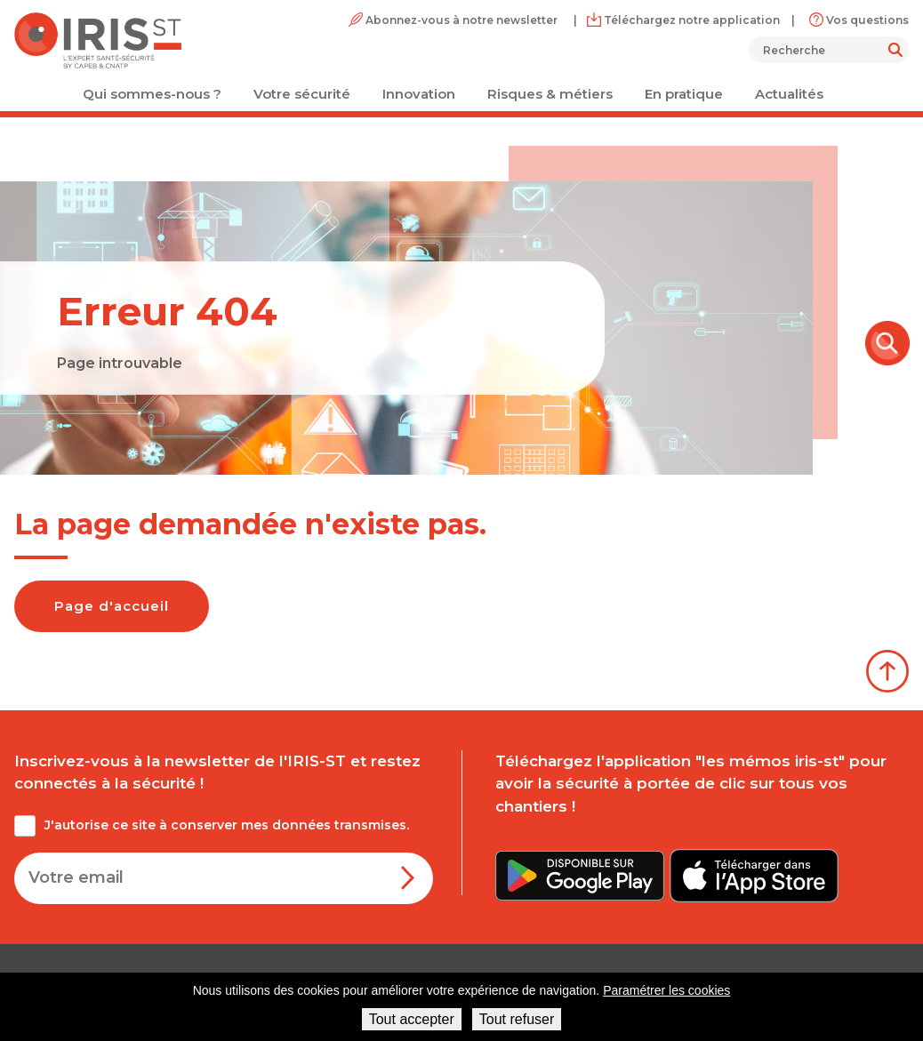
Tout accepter (411, 1019)
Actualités (789, 93)
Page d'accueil (111, 605)
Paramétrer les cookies (666, 990)
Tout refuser (516, 1019)
